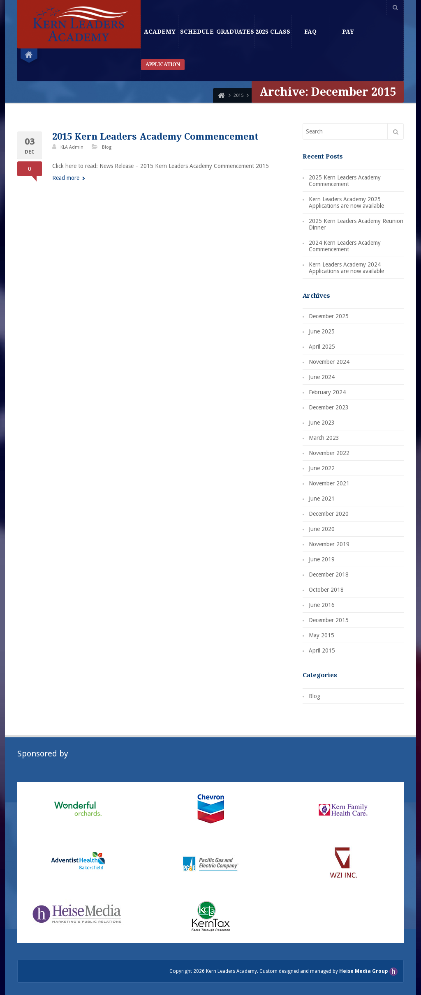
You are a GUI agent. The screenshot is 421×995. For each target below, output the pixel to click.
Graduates (235, 31)
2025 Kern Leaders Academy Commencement (345, 180)
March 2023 (324, 437)
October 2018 (326, 589)
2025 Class (272, 31)
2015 (238, 95)
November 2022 (329, 453)
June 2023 (322, 422)
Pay (348, 31)
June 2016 (322, 605)
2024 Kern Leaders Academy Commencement (345, 246)
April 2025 (322, 346)
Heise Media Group (364, 971)
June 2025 (322, 331)
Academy (160, 31)
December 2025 (329, 316)
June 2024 (322, 377)
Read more (68, 178)
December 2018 (329, 574)
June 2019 (322, 559)
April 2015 (322, 650)
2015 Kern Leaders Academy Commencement (155, 136)
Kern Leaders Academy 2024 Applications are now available (346, 267)
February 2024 (327, 392)
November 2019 (329, 544)
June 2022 (322, 468)
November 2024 (329, 361)
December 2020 (329, 513)
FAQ (310, 31)
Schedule (197, 31)
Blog (106, 147)
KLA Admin (71, 147)
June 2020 (322, 529)
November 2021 (329, 483)
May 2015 (321, 635)
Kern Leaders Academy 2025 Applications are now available (346, 202)
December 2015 (329, 620)
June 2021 (322, 498)
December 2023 (329, 407)
